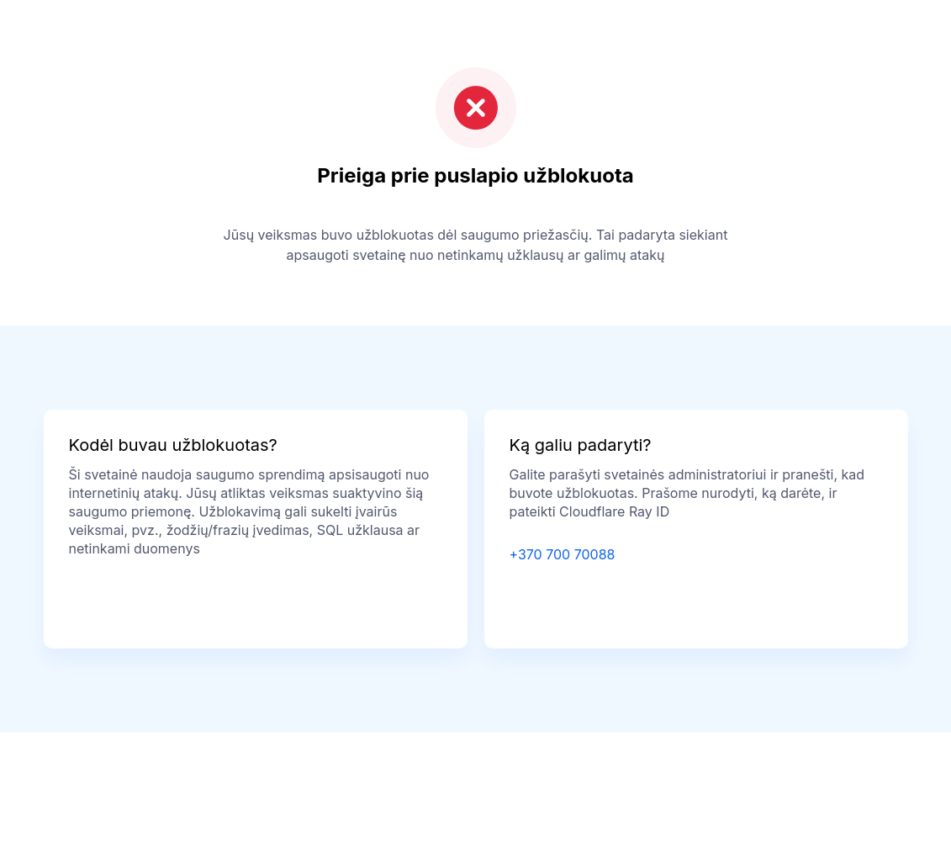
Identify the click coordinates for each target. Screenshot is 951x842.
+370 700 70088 (563, 554)
